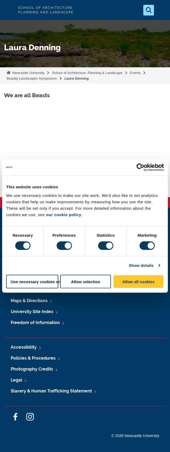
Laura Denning (76, 78)
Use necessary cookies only (34, 281)
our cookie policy (63, 214)
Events (135, 73)
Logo (8, 10)
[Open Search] (148, 10)
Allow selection (85, 281)
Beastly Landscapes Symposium (32, 78)
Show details (141, 265)
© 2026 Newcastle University (135, 436)
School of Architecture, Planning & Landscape (87, 73)
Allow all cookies (138, 281)
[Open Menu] (161, 10)
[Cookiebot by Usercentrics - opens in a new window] (140, 167)
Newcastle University (27, 73)
